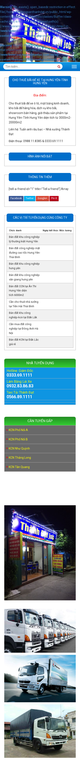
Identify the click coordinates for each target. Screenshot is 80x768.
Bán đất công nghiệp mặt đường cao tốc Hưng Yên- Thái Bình (24, 253)
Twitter (30, 198)
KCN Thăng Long (20, 457)
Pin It (54, 198)
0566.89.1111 (19, 396)
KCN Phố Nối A (18, 430)
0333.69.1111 (19, 375)
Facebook (16, 198)
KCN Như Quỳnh (19, 448)
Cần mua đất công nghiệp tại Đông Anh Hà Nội (23, 329)
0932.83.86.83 (20, 385)
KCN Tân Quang (19, 467)
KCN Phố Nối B (18, 439)
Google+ (42, 198)
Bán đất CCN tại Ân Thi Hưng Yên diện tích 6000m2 (22, 291)
